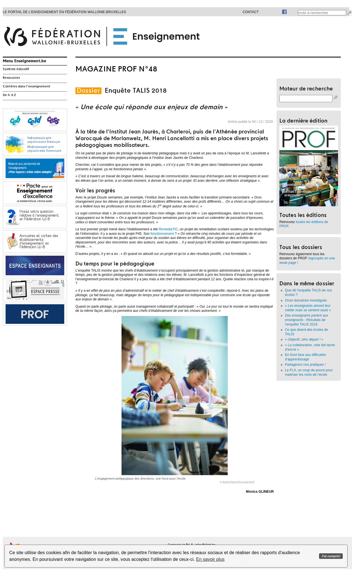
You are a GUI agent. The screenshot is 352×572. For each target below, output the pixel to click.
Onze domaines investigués (306, 300)
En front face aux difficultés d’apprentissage (305, 357)
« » (308, 308)
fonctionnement (162, 234)
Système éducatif (16, 69)
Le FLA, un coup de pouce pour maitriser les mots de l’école (309, 372)
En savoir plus (210, 559)
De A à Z (9, 95)
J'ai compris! (331, 556)
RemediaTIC (168, 229)
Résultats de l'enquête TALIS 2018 (306, 319)
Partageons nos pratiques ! (305, 365)
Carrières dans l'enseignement (26, 86)
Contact (250, 12)
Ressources (11, 78)
